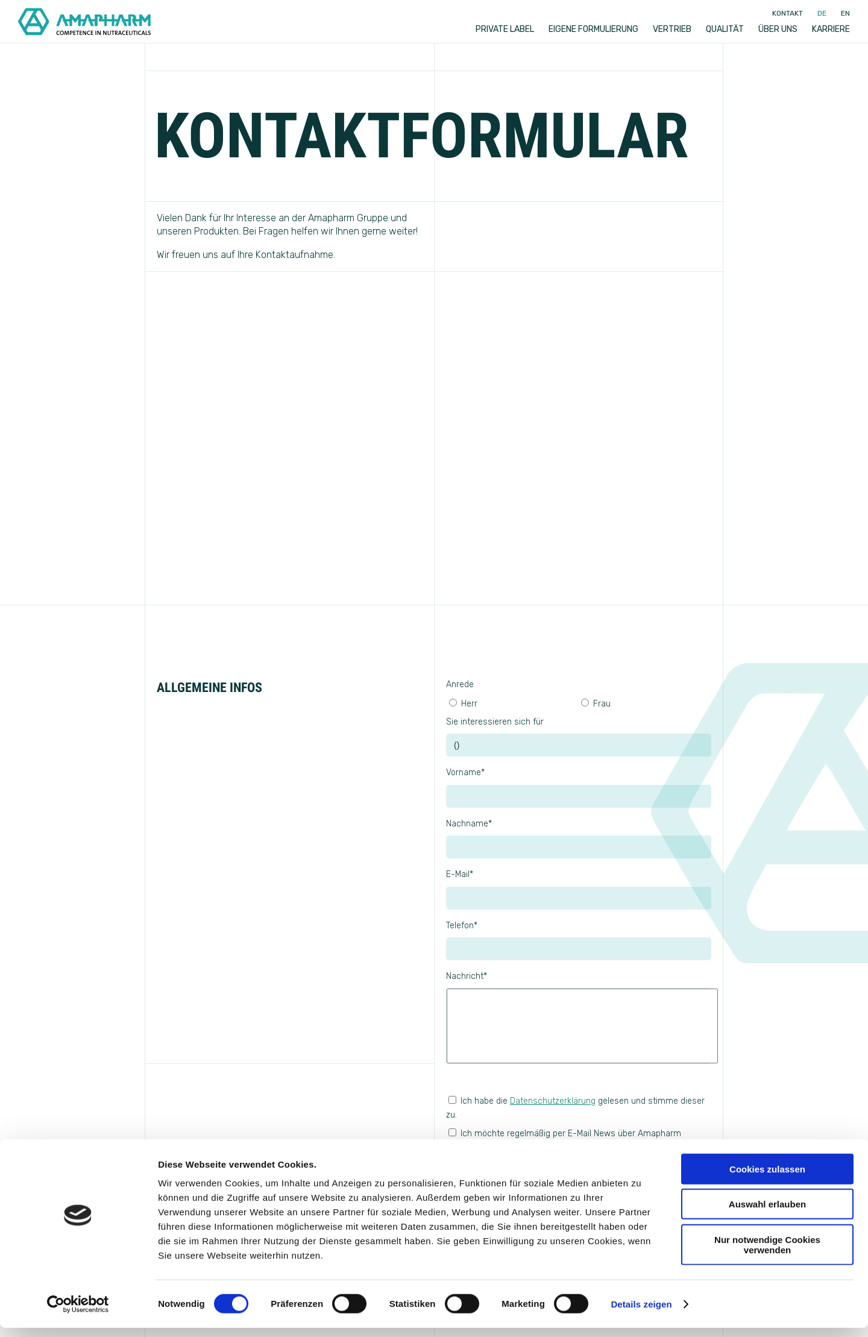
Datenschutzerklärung (553, 1101)
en (845, 13)
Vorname (465, 772)
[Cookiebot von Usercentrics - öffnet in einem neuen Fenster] (78, 1313)
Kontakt (787, 13)
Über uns (777, 29)
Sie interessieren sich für (495, 722)
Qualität (725, 29)
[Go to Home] (84, 22)
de (821, 13)
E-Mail (459, 874)
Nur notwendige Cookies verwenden (767, 1254)
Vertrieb (672, 29)
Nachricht (466, 976)
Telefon (461, 925)
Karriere (831, 29)
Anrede (460, 684)
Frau (596, 704)
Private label (505, 29)
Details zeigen (641, 1313)
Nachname (469, 824)
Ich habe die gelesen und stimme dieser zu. (575, 1107)
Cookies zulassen (767, 1178)
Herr (463, 704)
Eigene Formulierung (593, 29)
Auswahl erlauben (767, 1214)
